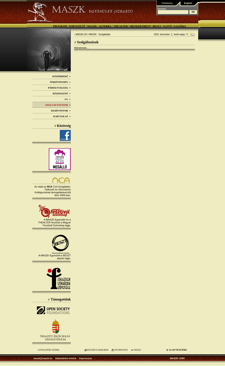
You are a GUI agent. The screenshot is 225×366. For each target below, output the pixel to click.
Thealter (120, 26)
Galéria (180, 26)
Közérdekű (61, 76)
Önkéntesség (60, 82)
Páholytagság (59, 87)
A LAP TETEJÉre (178, 350)
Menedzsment (140, 26)
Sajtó (167, 26)
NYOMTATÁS (121, 350)
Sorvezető (77, 26)
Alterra (105, 26)
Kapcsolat (62, 116)
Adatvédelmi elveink (65, 358)
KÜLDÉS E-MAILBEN (98, 350)
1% (68, 99)
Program (60, 26)
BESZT (157, 26)
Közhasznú (62, 93)
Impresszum (85, 358)
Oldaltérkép (167, 3)
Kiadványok (61, 110)
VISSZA (137, 350)
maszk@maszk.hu (42, 358)
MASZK (92, 26)
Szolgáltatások (58, 105)
